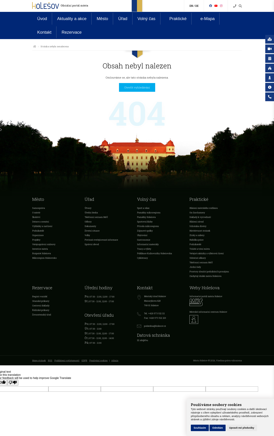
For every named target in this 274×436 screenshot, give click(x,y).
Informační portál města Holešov (205, 296)
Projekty (36, 239)
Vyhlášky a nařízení (42, 226)
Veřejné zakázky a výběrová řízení (206, 253)
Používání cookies (98, 360)
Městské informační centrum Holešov (208, 311)
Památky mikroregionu (148, 212)
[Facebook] (210, 6)
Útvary (88, 208)
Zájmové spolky (145, 230)
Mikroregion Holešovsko (44, 257)
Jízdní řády (195, 267)
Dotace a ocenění (40, 221)
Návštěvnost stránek (199, 230)
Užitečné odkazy (197, 257)
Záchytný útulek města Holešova (205, 276)
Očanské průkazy (40, 301)
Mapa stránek (39, 360)
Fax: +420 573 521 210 (155, 317)
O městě (36, 212)
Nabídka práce (196, 239)
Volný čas (147, 18)
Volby (87, 235)
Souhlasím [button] (200, 427)
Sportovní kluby (145, 221)
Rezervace (72, 32)
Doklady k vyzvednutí (200, 217)
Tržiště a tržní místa (199, 248)
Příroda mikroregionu (148, 226)
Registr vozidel (39, 296)
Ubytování (142, 235)
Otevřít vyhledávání (137, 87)
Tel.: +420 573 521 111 (154, 313)
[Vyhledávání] (240, 6)
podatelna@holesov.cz (155, 326)
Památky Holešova (146, 217)
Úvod (42, 18)
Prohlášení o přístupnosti (66, 360)
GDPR (84, 360)
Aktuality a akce (71, 18)
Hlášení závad (196, 221)
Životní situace (92, 230)
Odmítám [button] (217, 427)
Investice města (40, 248)
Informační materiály (148, 244)
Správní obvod (92, 244)
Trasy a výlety (144, 248)
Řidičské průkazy (40, 310)
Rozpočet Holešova (41, 253)
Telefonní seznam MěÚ (96, 217)
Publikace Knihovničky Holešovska (154, 253)
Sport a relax (143, 208)
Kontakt (44, 32)
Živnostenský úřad (41, 314)
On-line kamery (197, 212)
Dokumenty (90, 226)
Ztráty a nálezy (196, 235)
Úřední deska (91, 212)
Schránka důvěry (197, 226)
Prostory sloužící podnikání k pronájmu (209, 271)
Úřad (122, 18)
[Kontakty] (234, 6)
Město (102, 18)
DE (197, 6)
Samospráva (38, 208)
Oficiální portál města (74, 5)
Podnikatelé (38, 230)
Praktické (175, 18)
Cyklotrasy (142, 257)
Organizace (38, 235)
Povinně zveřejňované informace (101, 239)
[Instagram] (221, 6)
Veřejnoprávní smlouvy (43, 244)
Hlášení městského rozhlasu (203, 208)
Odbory (88, 221)
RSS (50, 360)
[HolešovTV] (216, 6)
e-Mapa (205, 18)
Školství (36, 217)
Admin (114, 360)
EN (191, 6)
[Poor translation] (12, 383)
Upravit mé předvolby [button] (241, 427)
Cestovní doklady (40, 305)
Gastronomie (143, 239)
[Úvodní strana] (34, 46)
